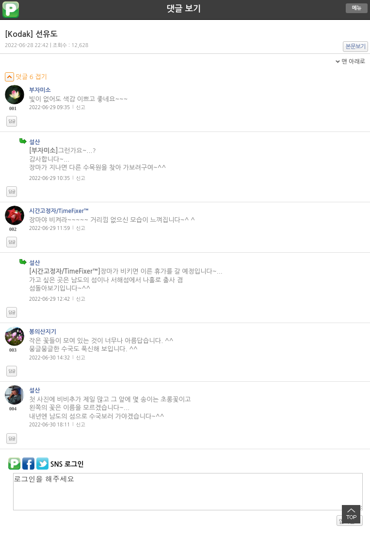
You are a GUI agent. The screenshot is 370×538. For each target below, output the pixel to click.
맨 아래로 (353, 62)
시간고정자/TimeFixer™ (59, 211)
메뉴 (357, 8)
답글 (11, 121)
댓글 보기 (184, 8)
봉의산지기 (42, 332)
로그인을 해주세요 (188, 491)
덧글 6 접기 (26, 77)
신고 (80, 107)
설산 (34, 142)
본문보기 (356, 46)
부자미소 (40, 90)
